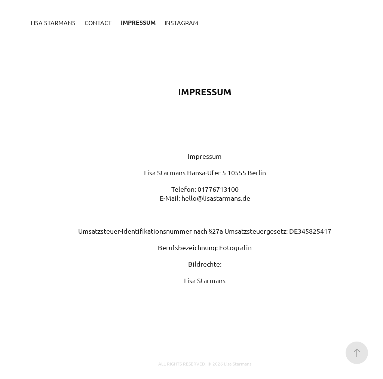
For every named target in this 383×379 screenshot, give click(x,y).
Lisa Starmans (53, 22)
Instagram (181, 22)
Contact (98, 22)
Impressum (138, 22)
